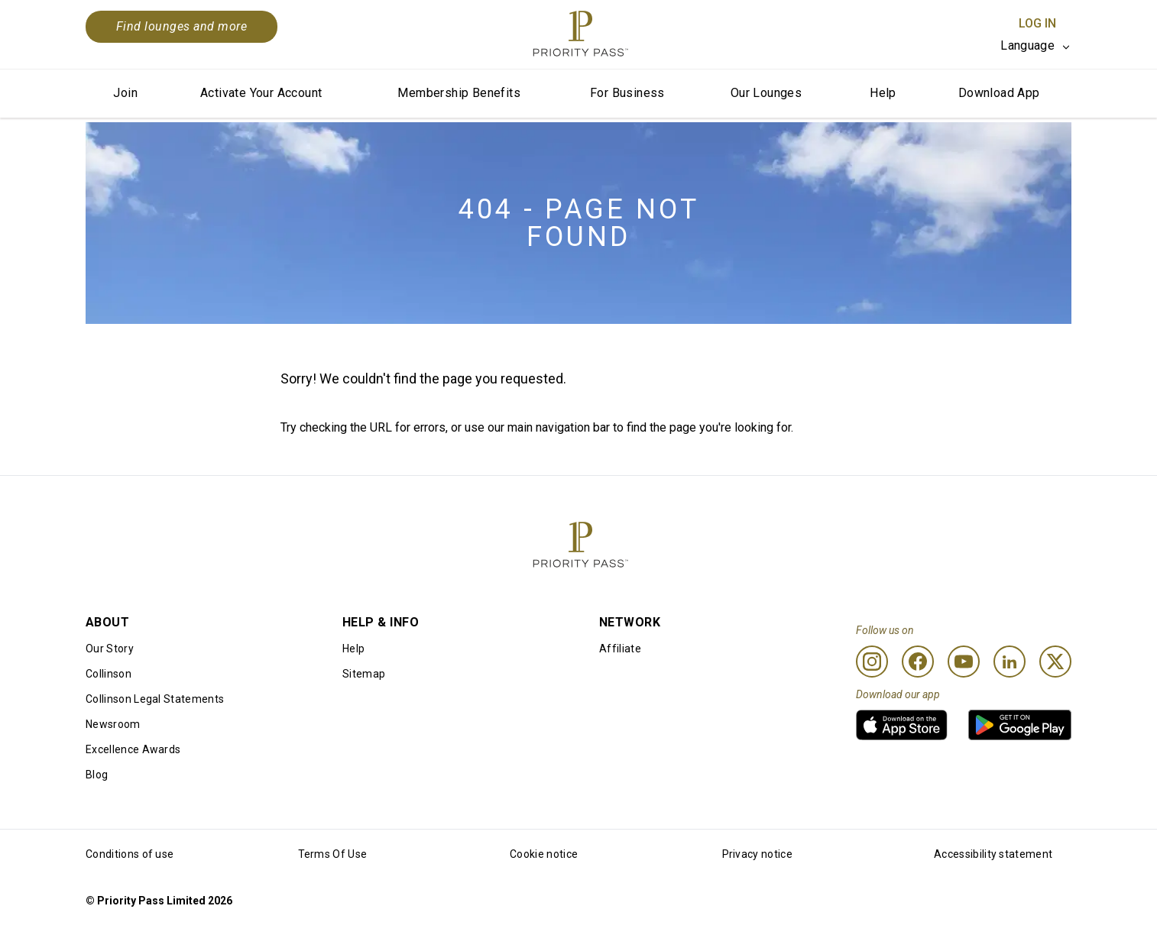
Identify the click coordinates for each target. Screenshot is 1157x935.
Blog (97, 774)
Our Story (110, 648)
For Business (627, 93)
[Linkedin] (1009, 661)
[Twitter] (1055, 661)
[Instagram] (872, 661)
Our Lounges (766, 93)
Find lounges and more (181, 26)
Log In (1037, 23)
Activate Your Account (261, 93)
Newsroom (113, 724)
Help (883, 93)
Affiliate (620, 648)
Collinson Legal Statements (155, 699)
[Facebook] (918, 661)
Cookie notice (544, 854)
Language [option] (1027, 45)
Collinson (108, 674)
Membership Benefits (458, 93)
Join (125, 93)
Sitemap (363, 674)
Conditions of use (129, 854)
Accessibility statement (993, 854)
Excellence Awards (133, 749)
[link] (902, 725)
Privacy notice (757, 854)
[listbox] (1035, 45)
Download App (999, 93)
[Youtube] (964, 661)
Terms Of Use (333, 854)
